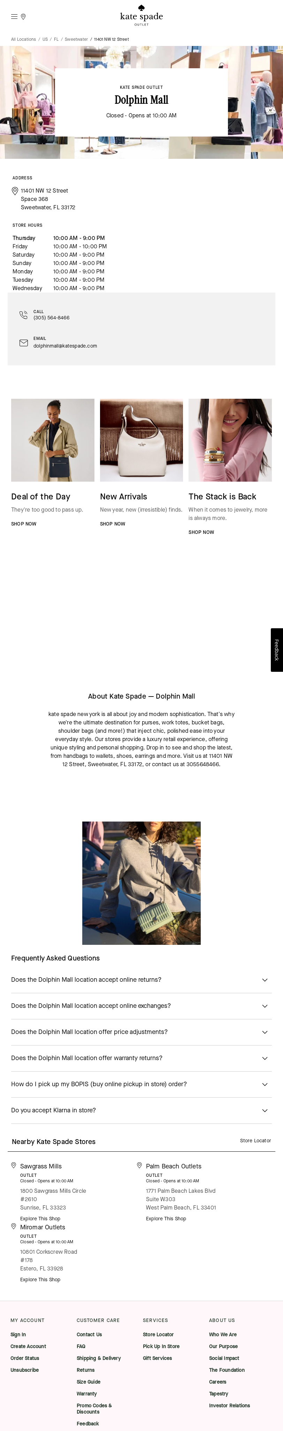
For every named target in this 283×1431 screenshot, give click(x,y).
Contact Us (89, 1335)
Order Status (24, 1358)
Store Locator (255, 1140)
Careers (217, 1382)
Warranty (87, 1394)
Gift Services (157, 1358)
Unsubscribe (24, 1370)
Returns (85, 1370)
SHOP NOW (24, 524)
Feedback (88, 1424)
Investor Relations (229, 1406)
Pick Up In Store (161, 1347)
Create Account (28, 1347)
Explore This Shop (40, 1218)
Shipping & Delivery (99, 1358)
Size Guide (88, 1382)
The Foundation (227, 1370)
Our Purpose (223, 1347)
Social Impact (224, 1358)
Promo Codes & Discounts (94, 1409)
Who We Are (223, 1335)
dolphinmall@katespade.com (65, 346)
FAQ (81, 1347)
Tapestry (218, 1394)
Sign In (18, 1335)
